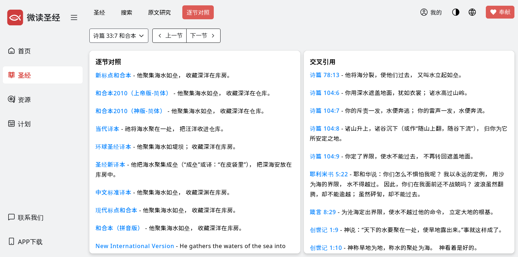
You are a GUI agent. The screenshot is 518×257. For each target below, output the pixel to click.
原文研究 (159, 12)
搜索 (126, 12)
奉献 (500, 12)
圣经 (99, 12)
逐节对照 (198, 12)
